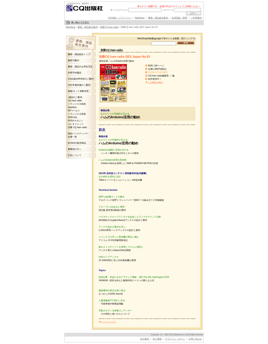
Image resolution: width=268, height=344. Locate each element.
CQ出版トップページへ (119, 18)
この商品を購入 (155, 82)
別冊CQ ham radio (109, 27)
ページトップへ (109, 322)
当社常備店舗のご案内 (79, 85)
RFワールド (74, 110)
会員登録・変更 (179, 18)
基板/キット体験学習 (78, 91)
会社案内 (144, 339)
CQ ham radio (75, 100)
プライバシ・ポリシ (175, 339)
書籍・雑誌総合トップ (79, 54)
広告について (74, 155)
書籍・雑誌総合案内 (158, 18)
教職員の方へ (74, 149)
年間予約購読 (74, 72)
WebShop (140, 18)
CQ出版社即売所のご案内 (81, 79)
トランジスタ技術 (77, 104)
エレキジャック (76, 124)
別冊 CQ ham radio (77, 127)
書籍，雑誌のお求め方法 (80, 66)
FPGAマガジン (75, 120)
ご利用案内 (196, 18)
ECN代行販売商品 (77, 143)
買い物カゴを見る (80, 22)
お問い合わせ (195, 339)
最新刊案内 (73, 60)
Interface (72, 107)
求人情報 (157, 339)
